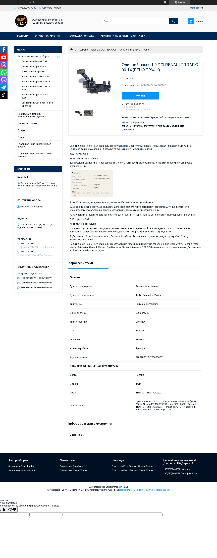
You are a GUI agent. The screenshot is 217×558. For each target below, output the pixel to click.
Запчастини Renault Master (35, 76)
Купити (140, 95)
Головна (22, 36)
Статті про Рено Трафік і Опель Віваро (35, 145)
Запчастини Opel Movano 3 (36, 81)
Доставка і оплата (81, 36)
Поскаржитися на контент (131, 490)
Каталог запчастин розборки (33, 56)
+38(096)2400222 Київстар (176, 469)
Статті (21, 137)
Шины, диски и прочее (33, 71)
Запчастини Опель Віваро (22, 470)
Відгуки (22, 130)
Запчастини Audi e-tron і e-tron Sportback (37, 104)
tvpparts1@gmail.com (31, 273)
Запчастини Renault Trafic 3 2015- (36, 88)
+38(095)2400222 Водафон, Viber (180, 473)
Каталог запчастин (47, 36)
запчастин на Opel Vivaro (127, 145)
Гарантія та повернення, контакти (122, 36)
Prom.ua (124, 487)
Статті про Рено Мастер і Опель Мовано (35, 155)
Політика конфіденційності (157, 490)
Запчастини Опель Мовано (74, 470)
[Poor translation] (12, 510)
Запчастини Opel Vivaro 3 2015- (35, 96)
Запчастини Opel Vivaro (34, 66)
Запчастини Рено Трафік (21, 466)
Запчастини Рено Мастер (73, 466)
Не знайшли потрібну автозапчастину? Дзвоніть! (32, 115)
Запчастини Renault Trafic (35, 61)
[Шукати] (173, 21)
